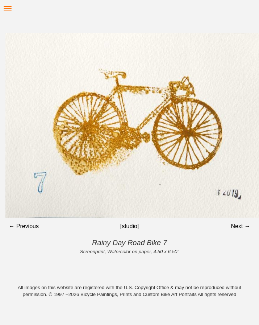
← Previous (24, 226)
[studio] (129, 226)
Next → (240, 226)
